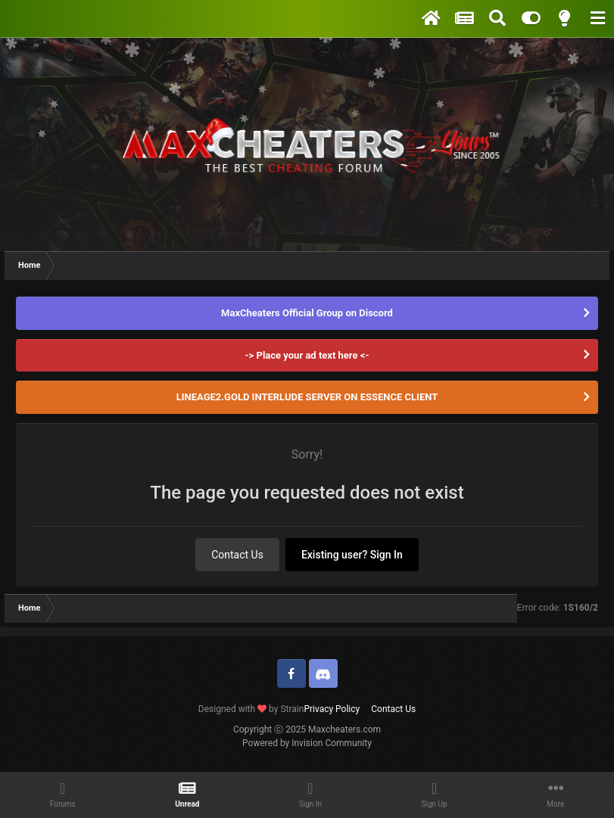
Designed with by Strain (251, 709)
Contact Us (237, 555)
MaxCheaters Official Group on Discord (307, 313)
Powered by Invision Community (307, 743)
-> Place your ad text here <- (307, 355)
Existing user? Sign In (352, 555)
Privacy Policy (332, 709)
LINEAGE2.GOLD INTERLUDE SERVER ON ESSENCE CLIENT (307, 397)
